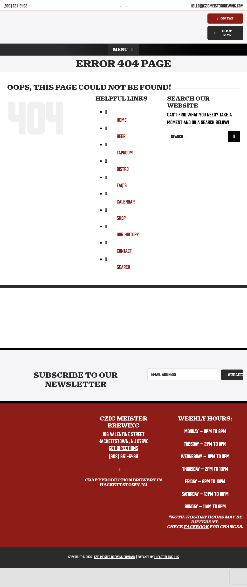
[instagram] (126, 5)
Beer (121, 136)
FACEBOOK (196, 527)
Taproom (125, 152)
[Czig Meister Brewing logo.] (42, 418)
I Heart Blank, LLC (166, 557)
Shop (121, 218)
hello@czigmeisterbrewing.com (217, 5)
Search (123, 267)
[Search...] (197, 136)
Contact (124, 250)
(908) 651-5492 (15, 5)
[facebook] (120, 5)
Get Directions (123, 447)
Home (122, 119)
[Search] (234, 136)
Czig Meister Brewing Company (114, 557)
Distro (123, 169)
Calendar (126, 201)
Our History (128, 234)
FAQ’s (122, 185)
